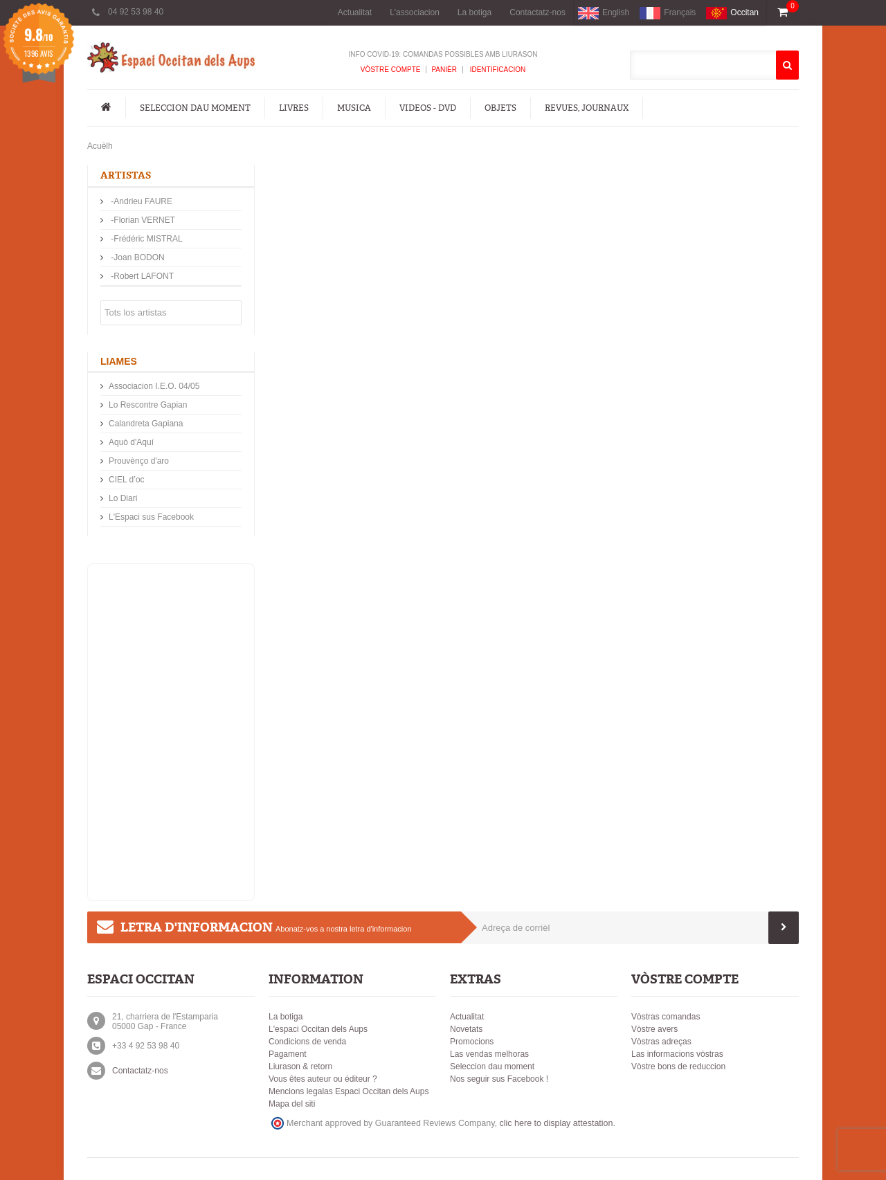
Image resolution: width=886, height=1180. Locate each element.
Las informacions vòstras (677, 1054)
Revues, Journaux (587, 108)
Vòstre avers (654, 1029)
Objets (500, 108)
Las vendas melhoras (489, 1054)
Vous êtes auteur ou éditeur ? (323, 1079)
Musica (354, 108)
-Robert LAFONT (141, 276)
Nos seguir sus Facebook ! (499, 1079)
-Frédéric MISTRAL (146, 239)
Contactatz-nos (537, 12)
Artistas (125, 175)
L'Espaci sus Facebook (151, 517)
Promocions (472, 1041)
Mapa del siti (292, 1104)
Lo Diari (123, 498)
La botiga (474, 12)
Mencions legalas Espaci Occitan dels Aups (348, 1091)
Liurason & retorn (300, 1066)
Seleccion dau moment (195, 108)
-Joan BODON (137, 257)
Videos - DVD (427, 108)
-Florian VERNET (142, 220)
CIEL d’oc (127, 479)
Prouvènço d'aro (139, 461)
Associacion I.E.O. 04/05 (154, 386)
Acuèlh (100, 146)
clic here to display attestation (556, 1123)
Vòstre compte (391, 69)
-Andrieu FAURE (140, 201)
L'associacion (415, 12)
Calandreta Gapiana (146, 423)
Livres (294, 108)
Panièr (444, 69)
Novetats (466, 1029)
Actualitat (355, 12)
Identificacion (496, 69)
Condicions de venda (307, 1041)
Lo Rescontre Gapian (148, 405)
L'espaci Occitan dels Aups (318, 1029)
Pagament (288, 1054)
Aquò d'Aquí (131, 442)
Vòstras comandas (665, 1017)
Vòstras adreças (661, 1041)
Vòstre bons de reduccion (678, 1066)
